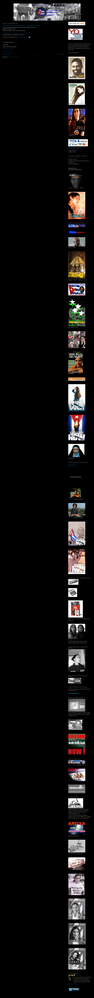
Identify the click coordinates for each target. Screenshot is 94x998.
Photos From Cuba (72, 464)
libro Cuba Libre (72, 618)
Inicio (34, 54)
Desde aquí (70, 517)
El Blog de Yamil (71, 639)
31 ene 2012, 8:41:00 (8, 48)
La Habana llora (71, 764)
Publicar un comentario (7, 52)
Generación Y (71, 499)
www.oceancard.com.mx (73, 157)
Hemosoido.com (74, 465)
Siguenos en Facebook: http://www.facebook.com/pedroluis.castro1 (21, 25)
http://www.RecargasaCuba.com (74, 148)
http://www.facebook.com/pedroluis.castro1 (11, 33)
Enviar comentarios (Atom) (13, 56)
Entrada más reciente (7, 54)
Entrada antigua (61, 54)
